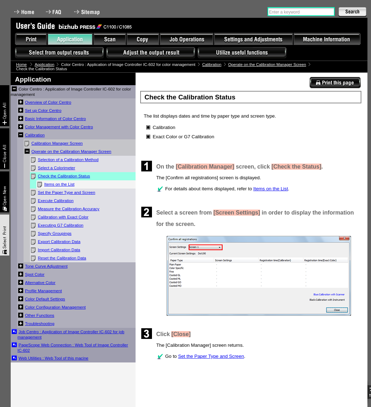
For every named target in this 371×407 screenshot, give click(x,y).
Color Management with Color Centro (59, 127)
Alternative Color (40, 282)
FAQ (54, 12)
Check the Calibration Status (64, 176)
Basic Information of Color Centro (55, 119)
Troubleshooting (39, 323)
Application (44, 64)
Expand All (4, 105)
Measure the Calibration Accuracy (69, 209)
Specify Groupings (54, 233)
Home (24, 12)
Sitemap (88, 12)
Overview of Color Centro (48, 102)
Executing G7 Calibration (60, 225)
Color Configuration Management (55, 307)
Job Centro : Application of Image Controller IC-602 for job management (70, 334)
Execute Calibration (55, 201)
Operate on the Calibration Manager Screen (267, 64)
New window (4, 191)
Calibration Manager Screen (57, 143)
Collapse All (4, 148)
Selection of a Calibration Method (68, 160)
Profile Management (43, 291)
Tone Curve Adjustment (46, 266)
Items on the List (59, 184)
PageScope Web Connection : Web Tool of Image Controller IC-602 (72, 347)
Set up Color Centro (43, 110)
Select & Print (4, 235)
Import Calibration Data (59, 250)
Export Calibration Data (59, 241)
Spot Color (35, 274)
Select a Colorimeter (56, 168)
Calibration (212, 64)
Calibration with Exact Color (63, 217)
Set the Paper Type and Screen (66, 192)
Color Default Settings (45, 299)
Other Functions (39, 315)
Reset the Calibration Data (62, 258)
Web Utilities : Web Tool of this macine (53, 358)
